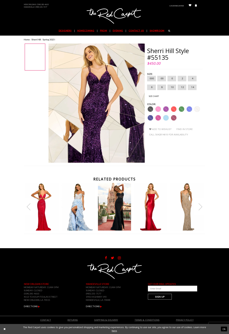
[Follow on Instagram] (121, 258)
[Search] (169, 31)
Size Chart (154, 96)
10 (171, 87)
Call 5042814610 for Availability (168, 134)
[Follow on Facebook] (108, 258)
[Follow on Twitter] (114, 258)
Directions (32, 306)
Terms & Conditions (147, 319)
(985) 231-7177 (41, 7)
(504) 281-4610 (43, 4)
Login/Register (177, 6)
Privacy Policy (185, 319)
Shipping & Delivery (106, 319)
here (114, 330)
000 (151, 78)
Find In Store (184, 129)
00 (161, 78)
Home (27, 39)
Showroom (157, 30)
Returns (72, 319)
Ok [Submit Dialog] (224, 329)
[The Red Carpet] (114, 16)
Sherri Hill (36, 39)
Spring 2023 (49, 39)
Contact (45, 319)
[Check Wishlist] (190, 6)
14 (192, 87)
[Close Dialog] (4, 329)
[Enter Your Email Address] (167, 288)
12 (182, 87)
